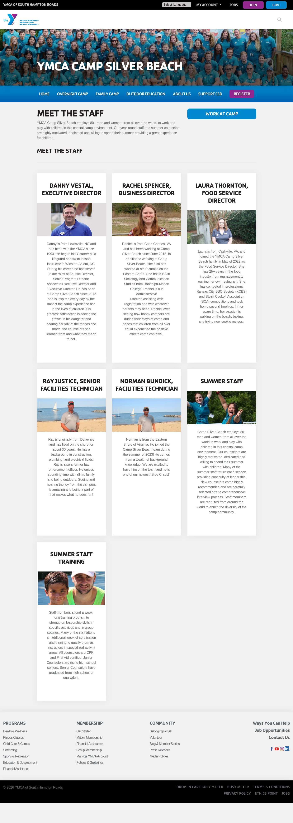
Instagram (282, 749)
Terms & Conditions (271, 787)
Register (242, 93)
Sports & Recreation (16, 756)
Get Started (83, 731)
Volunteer (156, 737)
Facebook (271, 749)
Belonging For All (160, 731)
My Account (207, 4)
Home (44, 93)
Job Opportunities (272, 730)
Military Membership (89, 737)
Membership (89, 723)
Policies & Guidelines (89, 762)
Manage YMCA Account (92, 756)
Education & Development (20, 762)
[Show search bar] (281, 19)
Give (276, 5)
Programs (14, 723)
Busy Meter (238, 787)
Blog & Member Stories (165, 744)
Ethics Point (266, 793)
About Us (182, 93)
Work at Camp (221, 114)
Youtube (276, 749)
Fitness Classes (13, 737)
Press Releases (160, 750)
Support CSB (210, 93)
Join (253, 5)
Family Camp (107, 93)
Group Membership (89, 750)
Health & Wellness (15, 731)
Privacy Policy (237, 793)
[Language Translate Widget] (176, 4)
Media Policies (159, 756)
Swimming (10, 750)
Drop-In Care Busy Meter (199, 787)
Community (162, 723)
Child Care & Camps (16, 744)
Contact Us (279, 737)
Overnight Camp (72, 93)
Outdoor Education (145, 93)
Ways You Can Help (271, 723)
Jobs (234, 4)
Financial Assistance (16, 769)
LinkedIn (287, 749)
